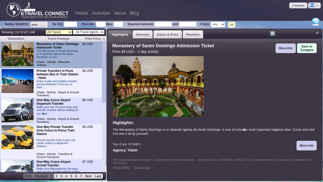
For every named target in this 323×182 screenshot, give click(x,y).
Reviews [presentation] (193, 34)
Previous (41, 176)
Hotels (81, 13)
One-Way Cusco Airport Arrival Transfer (53, 163)
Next (88, 176)
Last (98, 176)
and (175, 24)
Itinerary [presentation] (142, 34)
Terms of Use (142, 167)
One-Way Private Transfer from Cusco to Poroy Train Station (56, 130)
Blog (134, 13)
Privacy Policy (121, 167)
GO (232, 24)
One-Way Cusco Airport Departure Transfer (53, 101)
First (28, 176)
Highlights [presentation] (120, 34)
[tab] (120, 34)
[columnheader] (95, 38)
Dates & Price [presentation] (167, 34)
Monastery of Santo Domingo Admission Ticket (58, 45)
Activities (101, 13)
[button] (298, 5)
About (120, 13)
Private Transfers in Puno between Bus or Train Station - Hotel (57, 74)
